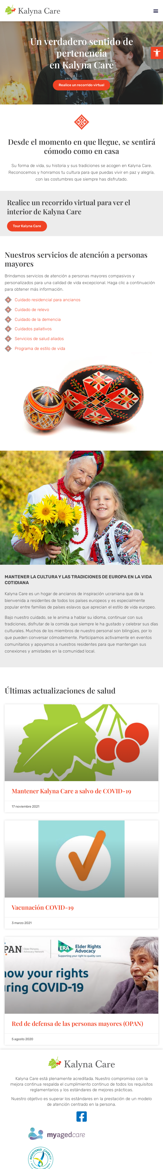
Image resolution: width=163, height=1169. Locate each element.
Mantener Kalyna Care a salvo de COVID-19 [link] (71, 791)
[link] (157, 53)
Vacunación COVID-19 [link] (43, 907)
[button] (155, 11)
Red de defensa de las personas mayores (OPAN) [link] (77, 1023)
